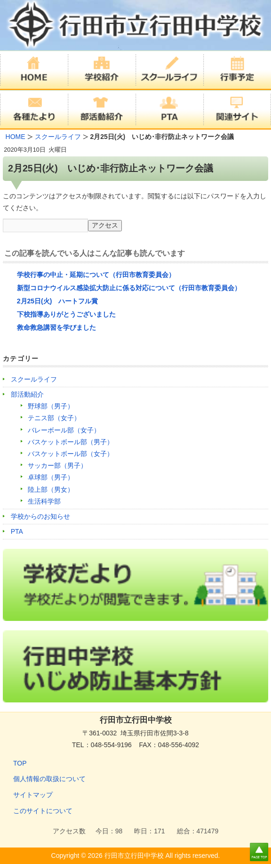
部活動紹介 (27, 394)
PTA (17, 531)
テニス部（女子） (54, 418)
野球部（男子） (51, 406)
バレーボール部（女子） (64, 430)
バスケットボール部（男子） (70, 442)
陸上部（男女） (51, 489)
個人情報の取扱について (49, 778)
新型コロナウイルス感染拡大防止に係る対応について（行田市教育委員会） (129, 288)
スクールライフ (34, 379)
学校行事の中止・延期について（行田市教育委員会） (96, 274)
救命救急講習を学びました (56, 327)
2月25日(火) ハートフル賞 (61, 301)
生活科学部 (44, 501)
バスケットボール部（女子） (70, 453)
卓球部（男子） (51, 477)
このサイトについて (42, 811)
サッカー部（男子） (57, 465)
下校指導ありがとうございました (66, 314)
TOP (20, 763)
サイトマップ (33, 795)
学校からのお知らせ (40, 516)
